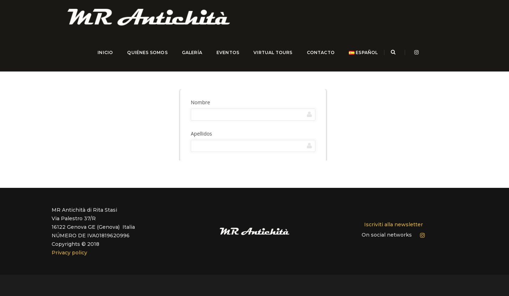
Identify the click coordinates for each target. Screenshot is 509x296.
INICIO (103, 56)
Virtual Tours (271, 56)
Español (361, 56)
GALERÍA (190, 56)
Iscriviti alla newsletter (393, 220)
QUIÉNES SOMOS (146, 56)
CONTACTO (319, 56)
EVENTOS (226, 56)
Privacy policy (69, 248)
